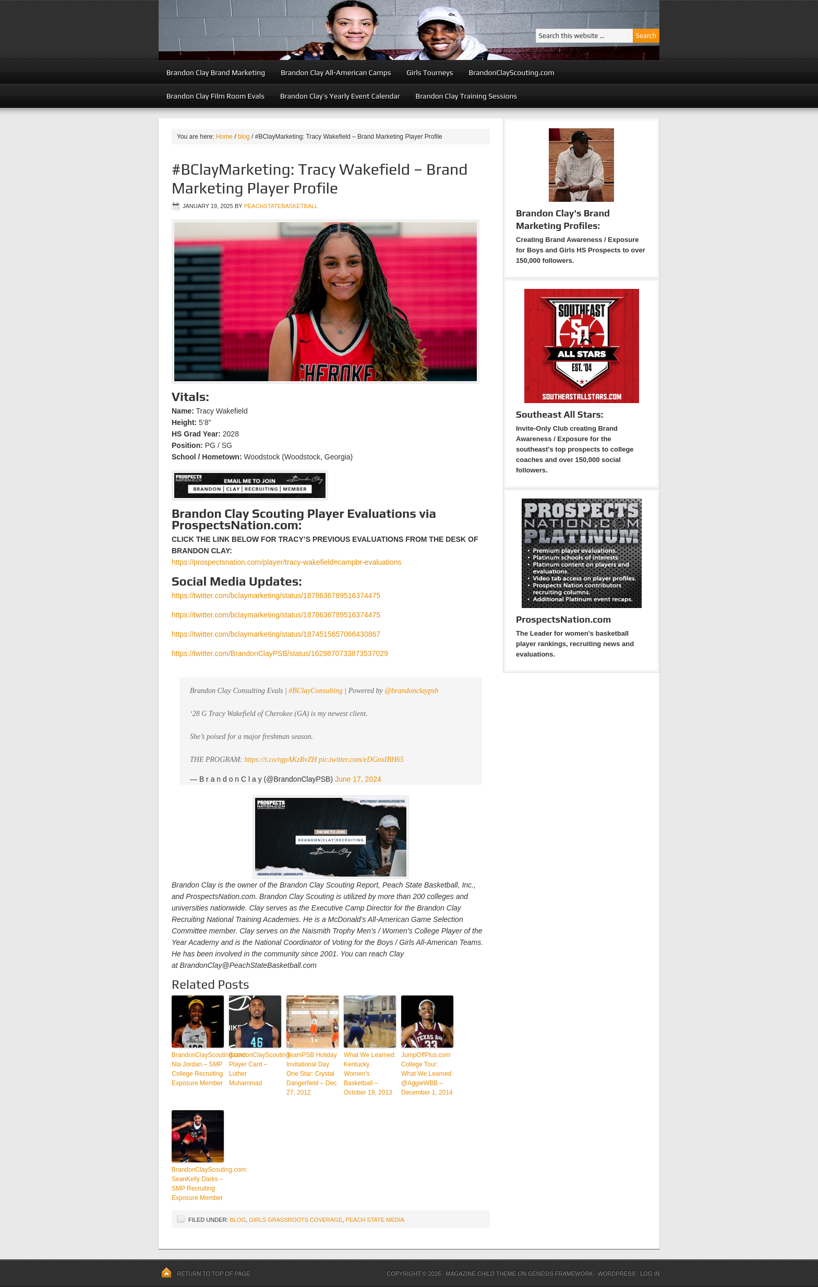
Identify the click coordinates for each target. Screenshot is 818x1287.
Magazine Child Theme (481, 1273)
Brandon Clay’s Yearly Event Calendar (340, 96)
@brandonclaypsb (411, 691)
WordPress (616, 1273)
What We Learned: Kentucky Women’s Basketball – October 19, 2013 (370, 1073)
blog (238, 1220)
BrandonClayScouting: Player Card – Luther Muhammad (255, 1069)
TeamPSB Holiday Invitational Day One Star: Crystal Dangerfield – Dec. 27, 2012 (312, 1073)
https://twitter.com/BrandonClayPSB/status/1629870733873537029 (280, 653)
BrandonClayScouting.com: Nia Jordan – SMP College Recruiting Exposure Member (198, 1069)
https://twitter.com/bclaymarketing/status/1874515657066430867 (276, 634)
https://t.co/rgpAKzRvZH (280, 759)
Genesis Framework (560, 1273)
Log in (649, 1273)
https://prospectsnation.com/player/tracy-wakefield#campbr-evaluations (286, 562)
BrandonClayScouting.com (511, 72)
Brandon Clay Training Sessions (467, 96)
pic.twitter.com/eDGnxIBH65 (361, 759)
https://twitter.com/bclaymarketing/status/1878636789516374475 (276, 595)
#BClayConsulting (315, 691)
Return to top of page (213, 1273)
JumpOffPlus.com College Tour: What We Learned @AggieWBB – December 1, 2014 (427, 1073)
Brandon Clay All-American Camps (336, 72)
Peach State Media (374, 1220)
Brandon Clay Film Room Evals (215, 96)
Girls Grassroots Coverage (295, 1220)
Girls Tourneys (430, 72)
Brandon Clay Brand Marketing (215, 72)
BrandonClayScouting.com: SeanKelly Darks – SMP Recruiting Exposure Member (198, 1183)
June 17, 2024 (358, 779)
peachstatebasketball (281, 206)
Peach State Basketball (286, 30)
